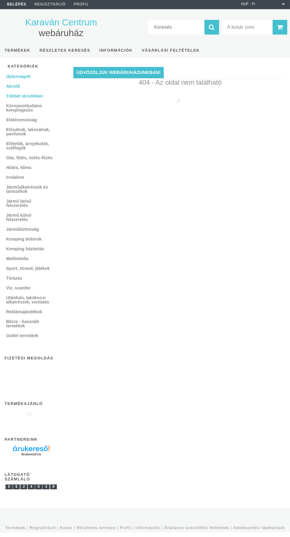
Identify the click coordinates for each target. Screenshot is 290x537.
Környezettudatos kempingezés (24, 107)
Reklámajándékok (24, 311)
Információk (147, 527)
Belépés (16, 4)
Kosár (66, 527)
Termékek (15, 527)
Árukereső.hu (31, 454)
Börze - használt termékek (22, 323)
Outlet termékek (22, 335)
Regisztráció (43, 527)
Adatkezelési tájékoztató (259, 527)
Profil (125, 527)
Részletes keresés (96, 527)
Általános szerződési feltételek (196, 527)
